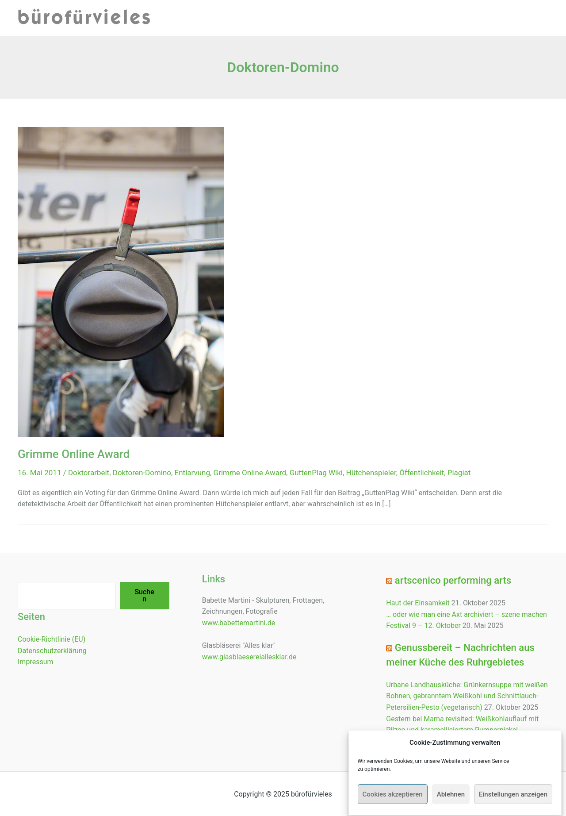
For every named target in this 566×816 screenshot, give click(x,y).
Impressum (36, 662)
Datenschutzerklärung (52, 651)
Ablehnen (451, 803)
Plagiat (459, 472)
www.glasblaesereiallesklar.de (249, 657)
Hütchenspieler (371, 472)
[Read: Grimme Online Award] (121, 281)
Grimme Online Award (74, 454)
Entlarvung (192, 472)
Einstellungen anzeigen (513, 803)
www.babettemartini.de (238, 623)
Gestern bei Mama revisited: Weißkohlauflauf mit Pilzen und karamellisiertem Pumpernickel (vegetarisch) (462, 730)
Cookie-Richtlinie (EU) (51, 639)
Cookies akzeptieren (393, 803)
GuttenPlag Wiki (316, 472)
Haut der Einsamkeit (417, 603)
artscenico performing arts (453, 580)
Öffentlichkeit (421, 472)
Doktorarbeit (88, 472)
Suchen (144, 595)
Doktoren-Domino (142, 472)
